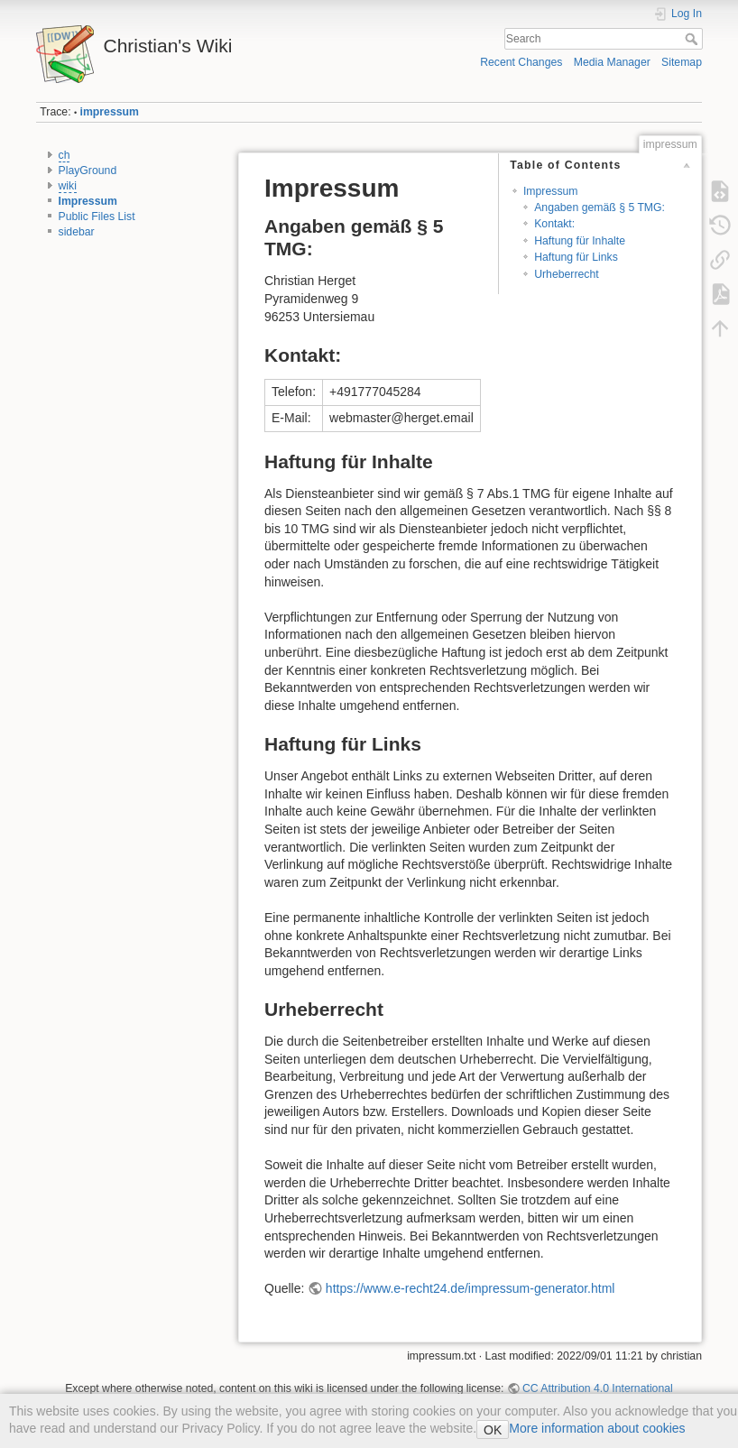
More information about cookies (597, 1428)
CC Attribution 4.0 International (597, 1388)
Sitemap (681, 62)
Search (693, 38)
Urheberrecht (566, 274)
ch (64, 155)
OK (493, 1430)
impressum (109, 112)
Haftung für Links (576, 257)
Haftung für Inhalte (579, 241)
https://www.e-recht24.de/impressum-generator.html (470, 1288)
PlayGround (88, 170)
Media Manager (612, 62)
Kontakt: (554, 223)
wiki (68, 186)
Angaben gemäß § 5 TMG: (599, 207)
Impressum (88, 201)
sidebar (77, 232)
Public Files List (97, 216)
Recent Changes (521, 62)
